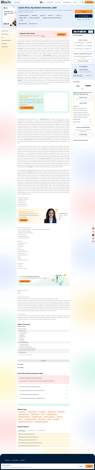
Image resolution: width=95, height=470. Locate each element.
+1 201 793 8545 (87, 46)
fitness (18, 57)
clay (49, 137)
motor (59, 120)
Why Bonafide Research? (6, 40)
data (54, 303)
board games (20, 48)
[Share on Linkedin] (89, 19)
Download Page (23, 23)
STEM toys (19, 43)
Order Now (61, 34)
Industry (16, 2)
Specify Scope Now (25, 281)
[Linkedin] (59, 218)
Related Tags (4, 43)
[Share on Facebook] (83, 19)
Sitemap (22, 460)
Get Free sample (83, 16)
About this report (5, 31)
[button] (79, 2)
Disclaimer (7, 460)
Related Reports (5, 46)
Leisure (21, 20)
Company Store (50, 2)
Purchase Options (83, 35)
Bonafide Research (24, 15)
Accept (89, 466)
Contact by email (77, 48)
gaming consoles (46, 158)
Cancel (80, 466)
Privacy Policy (15, 460)
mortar (18, 78)
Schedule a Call (33, 23)
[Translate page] (82, 2)
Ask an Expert (23, 220)
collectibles (30, 166)
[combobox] (90, 31)
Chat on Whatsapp (78, 43)
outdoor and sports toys (22, 55)
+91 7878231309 (87, 43)
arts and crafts (28, 139)
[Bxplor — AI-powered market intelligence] (42, 2)
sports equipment (47, 55)
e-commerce (30, 171)
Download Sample (27, 107)
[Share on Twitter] (86, 19)
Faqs (2, 37)
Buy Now (83, 11)
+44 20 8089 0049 (78, 46)
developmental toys (44, 119)
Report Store (89, 2)
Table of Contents (5, 34)
